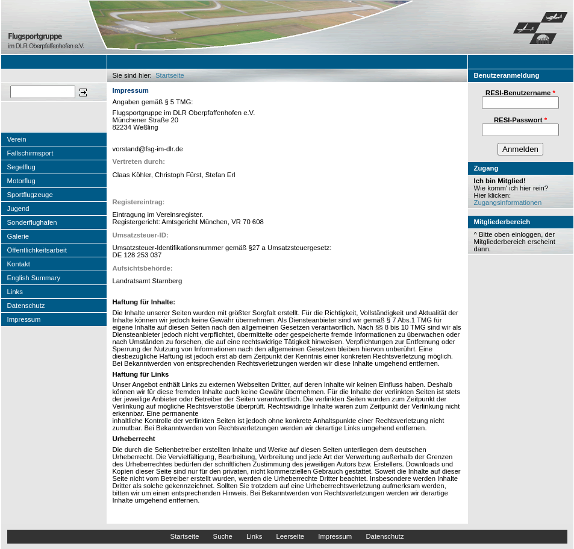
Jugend (18, 208)
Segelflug (21, 167)
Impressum (24, 319)
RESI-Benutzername (520, 92)
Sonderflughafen (32, 222)
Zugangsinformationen (508, 202)
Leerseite (290, 536)
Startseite (169, 75)
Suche (222, 536)
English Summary (34, 277)
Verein (17, 139)
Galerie (18, 236)
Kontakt (18, 264)
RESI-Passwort (520, 120)
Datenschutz (26, 305)
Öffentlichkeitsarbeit (37, 250)
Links (15, 291)
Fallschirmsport (30, 153)
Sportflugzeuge (30, 194)
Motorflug (21, 180)
